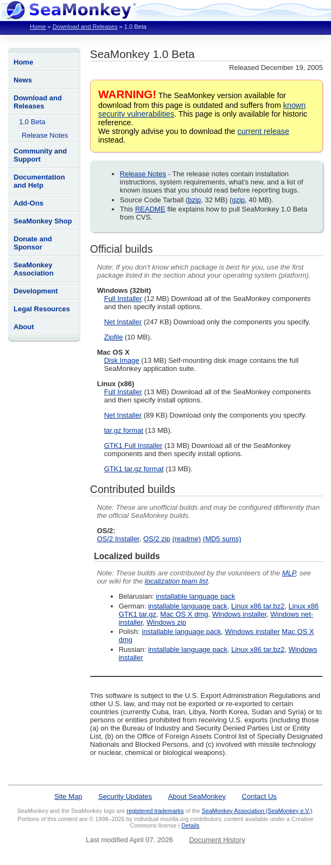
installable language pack (195, 596)
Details (190, 825)
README (150, 209)
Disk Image (121, 360)
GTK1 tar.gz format (134, 469)
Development (36, 291)
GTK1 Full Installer (133, 445)
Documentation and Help (39, 181)
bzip (194, 200)
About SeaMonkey (197, 796)
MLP (289, 573)
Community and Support (40, 155)
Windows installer (239, 614)
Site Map (68, 796)
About (24, 327)
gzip (238, 200)
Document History (217, 840)
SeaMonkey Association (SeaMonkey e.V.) (257, 811)
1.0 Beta (32, 122)
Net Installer (123, 322)
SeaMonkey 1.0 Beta (142, 54)
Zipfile (113, 337)
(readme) (186, 539)
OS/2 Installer (118, 539)
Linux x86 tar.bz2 (257, 606)
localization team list (176, 581)
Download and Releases (85, 26)
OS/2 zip (156, 539)
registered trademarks (154, 811)
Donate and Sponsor (33, 243)
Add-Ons (28, 203)
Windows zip (166, 622)
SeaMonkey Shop (43, 221)
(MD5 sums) (222, 539)
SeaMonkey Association (34, 269)
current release (263, 131)
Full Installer (123, 298)
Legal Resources (42, 309)
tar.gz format (123, 430)
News (23, 80)
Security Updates (125, 796)
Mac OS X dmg (184, 614)
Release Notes (45, 135)
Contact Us (259, 796)
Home (38, 26)
